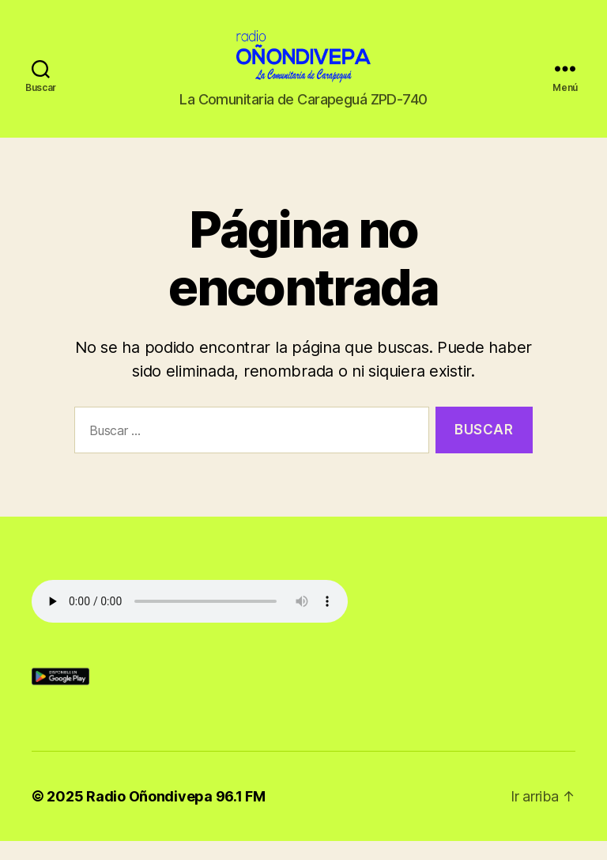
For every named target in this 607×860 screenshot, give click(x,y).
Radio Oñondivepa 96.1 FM (176, 815)
